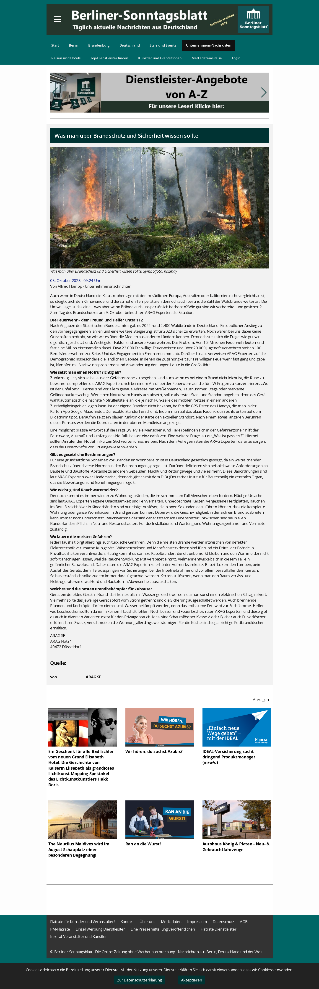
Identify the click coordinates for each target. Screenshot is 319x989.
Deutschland (129, 45)
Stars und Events (163, 45)
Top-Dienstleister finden (109, 57)
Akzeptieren (191, 980)
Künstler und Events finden (160, 57)
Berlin (73, 45)
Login (236, 57)
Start (55, 45)
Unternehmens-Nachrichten (208, 45)
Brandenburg (98, 45)
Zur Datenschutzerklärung (139, 980)
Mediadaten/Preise (207, 57)
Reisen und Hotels (65, 57)
